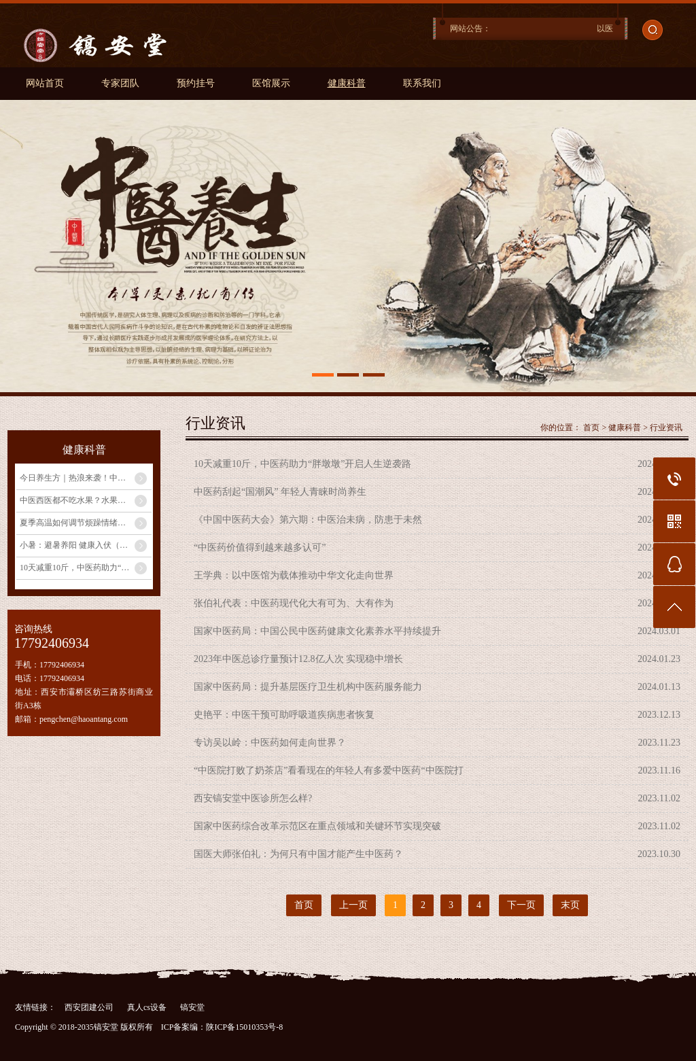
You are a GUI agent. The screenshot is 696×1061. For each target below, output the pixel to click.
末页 (570, 905)
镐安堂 (192, 1007)
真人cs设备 (147, 1007)
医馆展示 (271, 83)
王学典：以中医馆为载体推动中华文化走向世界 (294, 575)
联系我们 (422, 83)
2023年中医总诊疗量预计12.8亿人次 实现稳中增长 (298, 659)
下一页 (521, 905)
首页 (591, 427)
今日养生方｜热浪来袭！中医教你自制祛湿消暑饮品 (86, 478)
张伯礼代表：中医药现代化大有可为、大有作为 (294, 603)
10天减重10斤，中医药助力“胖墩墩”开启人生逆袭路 (86, 567)
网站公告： (470, 28)
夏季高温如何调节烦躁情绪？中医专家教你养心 (86, 522)
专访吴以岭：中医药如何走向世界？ (270, 742)
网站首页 (45, 83)
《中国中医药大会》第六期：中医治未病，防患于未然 (308, 520)
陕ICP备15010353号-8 (244, 1027)
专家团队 (120, 83)
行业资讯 (666, 427)
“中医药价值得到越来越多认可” (260, 547)
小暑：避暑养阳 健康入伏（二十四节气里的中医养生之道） (86, 545)
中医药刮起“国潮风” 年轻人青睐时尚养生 (280, 492)
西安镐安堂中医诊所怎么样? (253, 798)
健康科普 (347, 83)
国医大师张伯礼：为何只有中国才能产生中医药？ (298, 854)
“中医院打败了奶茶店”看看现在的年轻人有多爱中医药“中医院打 (329, 770)
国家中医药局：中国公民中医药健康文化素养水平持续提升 (317, 631)
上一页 (353, 905)
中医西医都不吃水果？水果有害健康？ (86, 500)
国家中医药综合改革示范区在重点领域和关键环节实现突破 (317, 826)
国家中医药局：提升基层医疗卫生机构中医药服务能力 (308, 687)
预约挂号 (196, 83)
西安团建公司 (89, 1007)
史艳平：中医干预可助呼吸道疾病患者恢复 (284, 715)
